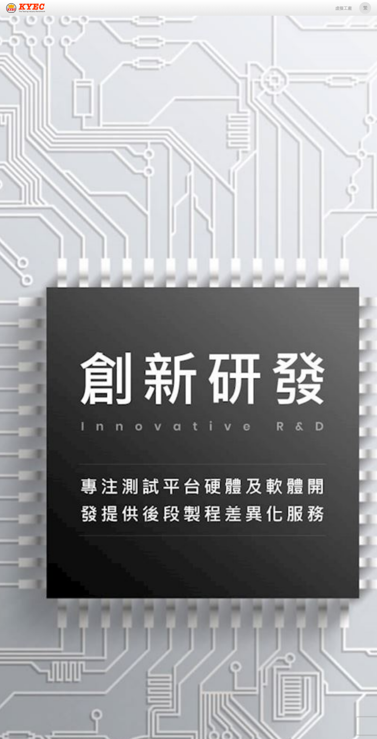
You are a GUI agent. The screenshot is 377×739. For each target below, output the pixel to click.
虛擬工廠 (343, 8)
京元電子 (25, 8)
